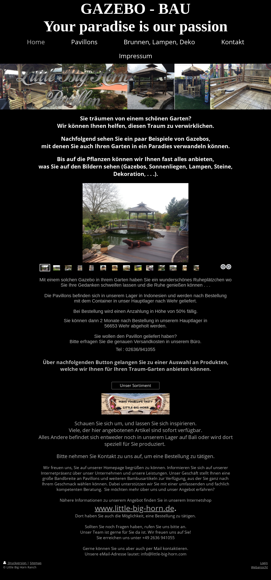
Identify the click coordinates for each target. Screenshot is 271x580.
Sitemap (35, 563)
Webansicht (259, 567)
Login (264, 563)
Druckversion (15, 563)
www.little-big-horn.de (134, 508)
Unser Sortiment (135, 385)
